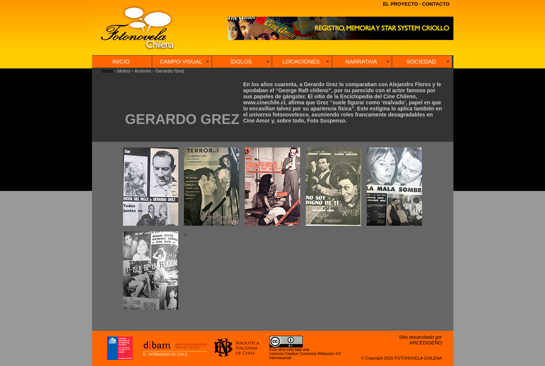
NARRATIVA (361, 61)
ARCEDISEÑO (426, 343)
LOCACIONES (300, 61)
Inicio (107, 71)
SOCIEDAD (421, 61)
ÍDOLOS (241, 61)
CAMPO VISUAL (181, 61)
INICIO (121, 61)
